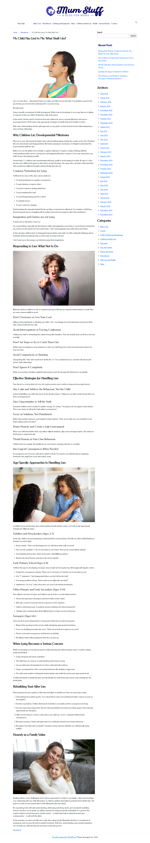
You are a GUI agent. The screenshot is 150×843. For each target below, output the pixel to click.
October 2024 (105, 169)
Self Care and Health (107, 260)
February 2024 (105, 202)
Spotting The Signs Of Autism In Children (113, 72)
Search (99, 32)
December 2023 (106, 210)
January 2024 (105, 206)
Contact (114, 24)
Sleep (73, 24)
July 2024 (103, 181)
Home (15, 32)
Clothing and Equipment (61, 24)
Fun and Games (104, 24)
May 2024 (104, 189)
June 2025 (104, 135)
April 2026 (104, 94)
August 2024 (105, 177)
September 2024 (106, 173)
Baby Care (37, 24)
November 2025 (106, 114)
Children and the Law (83, 24)
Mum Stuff (20, 24)
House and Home (106, 252)
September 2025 (106, 123)
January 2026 (105, 106)
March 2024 (104, 198)
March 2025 (104, 148)
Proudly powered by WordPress (64, 837)
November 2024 (106, 164)
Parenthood (47, 24)
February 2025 (105, 152)
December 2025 (106, 110)
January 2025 (105, 156)
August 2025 (105, 127)
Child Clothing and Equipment (111, 235)
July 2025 (103, 131)
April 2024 (104, 194)
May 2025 (104, 139)
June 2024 (104, 185)
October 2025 (105, 119)
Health (95, 24)
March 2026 (104, 98)
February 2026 (105, 102)
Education (104, 243)
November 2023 (106, 214)
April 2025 (104, 144)
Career (103, 231)
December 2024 (106, 160)
